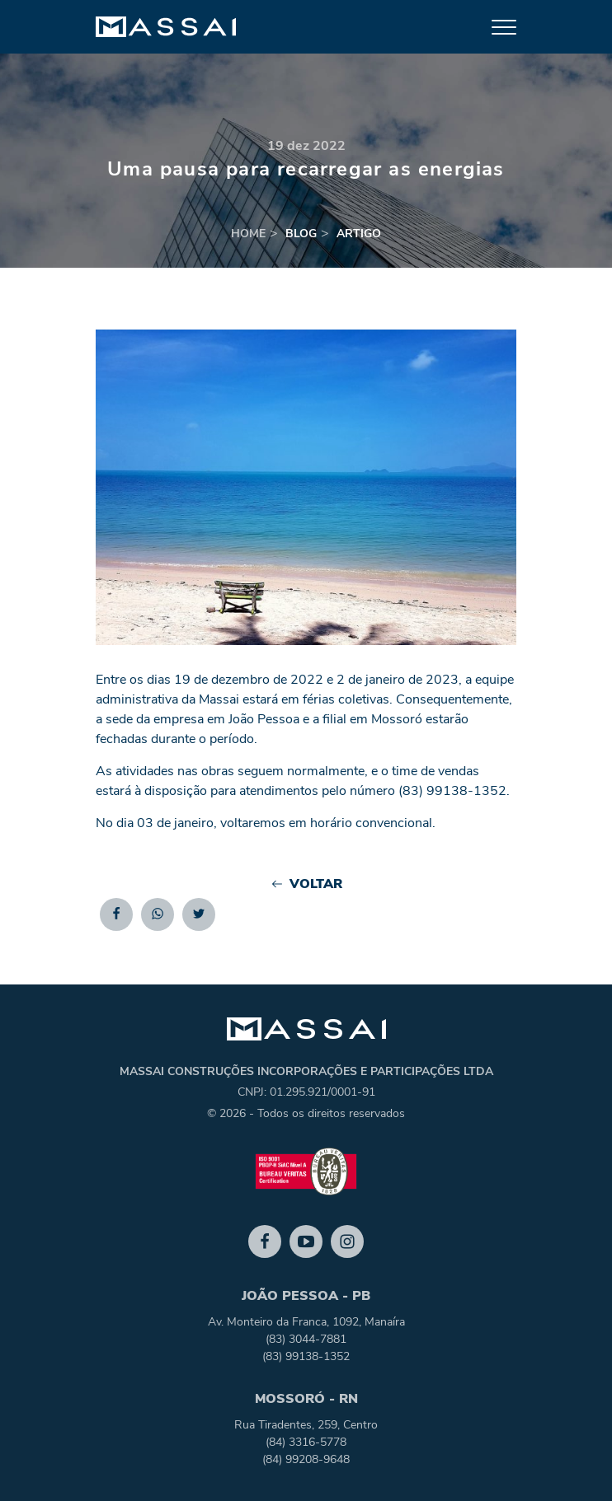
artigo (359, 233)
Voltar (306, 884)
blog (301, 233)
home (248, 233)
